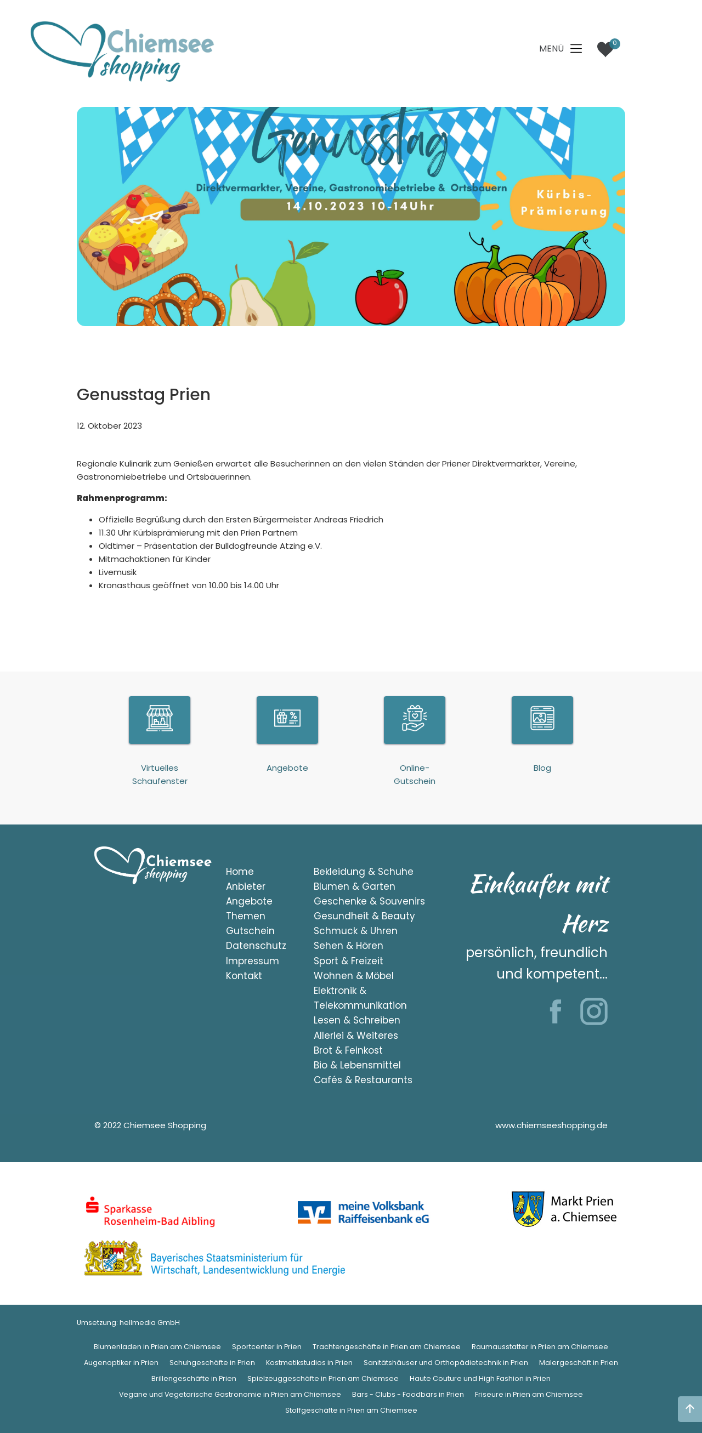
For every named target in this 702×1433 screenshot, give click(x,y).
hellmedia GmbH (150, 1322)
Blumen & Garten (354, 886)
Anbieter (245, 886)
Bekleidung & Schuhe (364, 871)
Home (240, 871)
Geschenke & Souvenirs (369, 901)
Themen (245, 916)
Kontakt (244, 975)
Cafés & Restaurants (363, 1080)
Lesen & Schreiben (357, 1020)
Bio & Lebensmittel (357, 1065)
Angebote (249, 901)
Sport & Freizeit (348, 961)
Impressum (252, 961)
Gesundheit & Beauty (364, 916)
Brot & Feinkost (348, 1050)
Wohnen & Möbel (354, 975)
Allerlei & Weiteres (356, 1035)
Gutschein (250, 930)
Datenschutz (256, 945)
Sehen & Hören (348, 945)
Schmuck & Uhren (356, 930)
